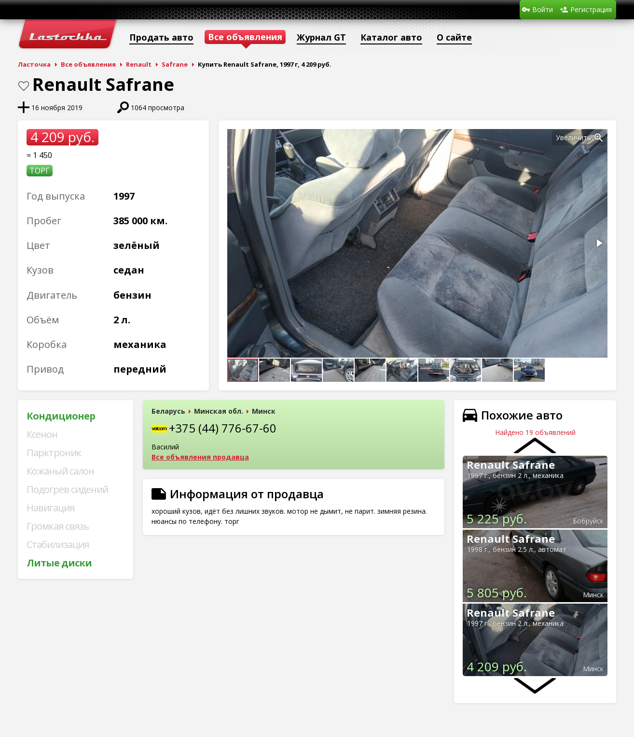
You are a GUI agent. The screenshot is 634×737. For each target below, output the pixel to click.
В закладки (23, 86)
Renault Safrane (511, 464)
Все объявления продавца (200, 457)
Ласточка (34, 64)
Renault (139, 64)
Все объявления (88, 64)
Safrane (175, 64)
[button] (598, 137)
